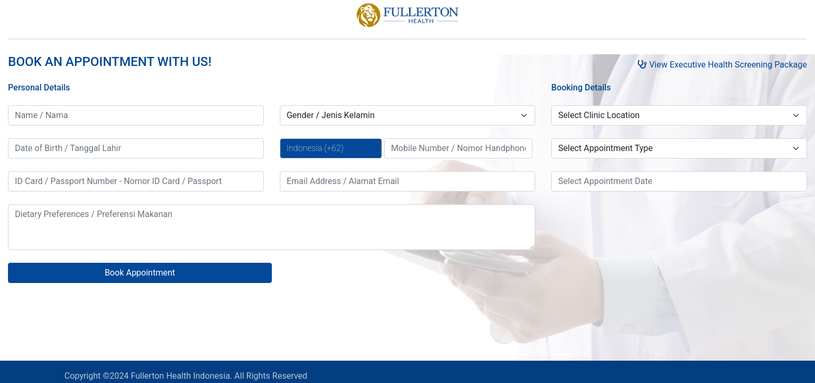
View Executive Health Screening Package (722, 65)
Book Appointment (140, 273)
